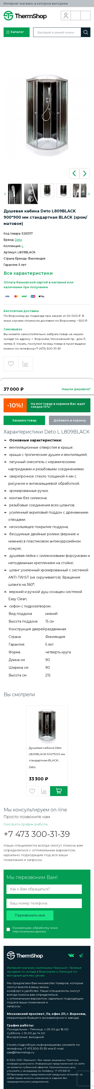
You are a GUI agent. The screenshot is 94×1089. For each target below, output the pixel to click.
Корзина (85, 15)
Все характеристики (28, 273)
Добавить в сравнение (25, 364)
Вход (66, 15)
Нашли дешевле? (76, 389)
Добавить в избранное (11, 364)
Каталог (15, 32)
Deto (18, 240)
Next (84, 173)
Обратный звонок (76, 15)
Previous (74, 173)
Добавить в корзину (69, 420)
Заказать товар (24, 420)
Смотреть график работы (26, 824)
